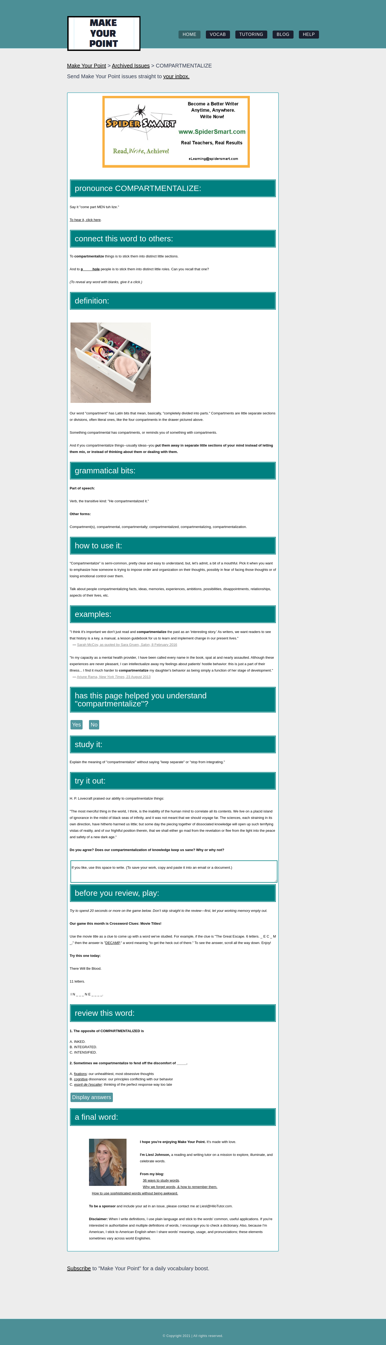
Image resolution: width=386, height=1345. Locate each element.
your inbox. (176, 76)
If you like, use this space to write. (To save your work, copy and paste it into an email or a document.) (173, 871)
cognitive (81, 1079)
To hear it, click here (85, 220)
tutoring (251, 34)
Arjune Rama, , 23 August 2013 (114, 677)
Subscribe (79, 1268)
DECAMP (112, 943)
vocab (218, 34)
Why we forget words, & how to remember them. (180, 1187)
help (309, 34)
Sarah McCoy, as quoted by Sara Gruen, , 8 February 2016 (127, 645)
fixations (80, 1074)
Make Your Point (86, 66)
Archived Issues (131, 66)
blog (283, 34)
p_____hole (90, 269)
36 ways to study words (161, 1180)
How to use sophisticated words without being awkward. (135, 1193)
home (189, 34)
